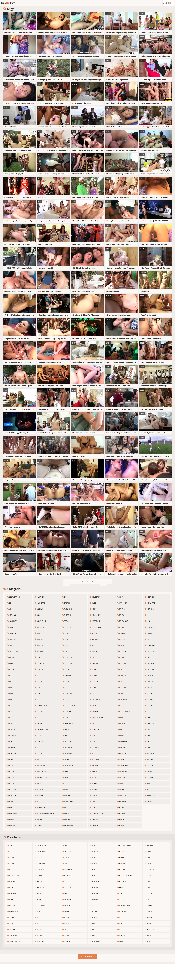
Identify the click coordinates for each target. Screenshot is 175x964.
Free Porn (16, 4)
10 (116, 585)
